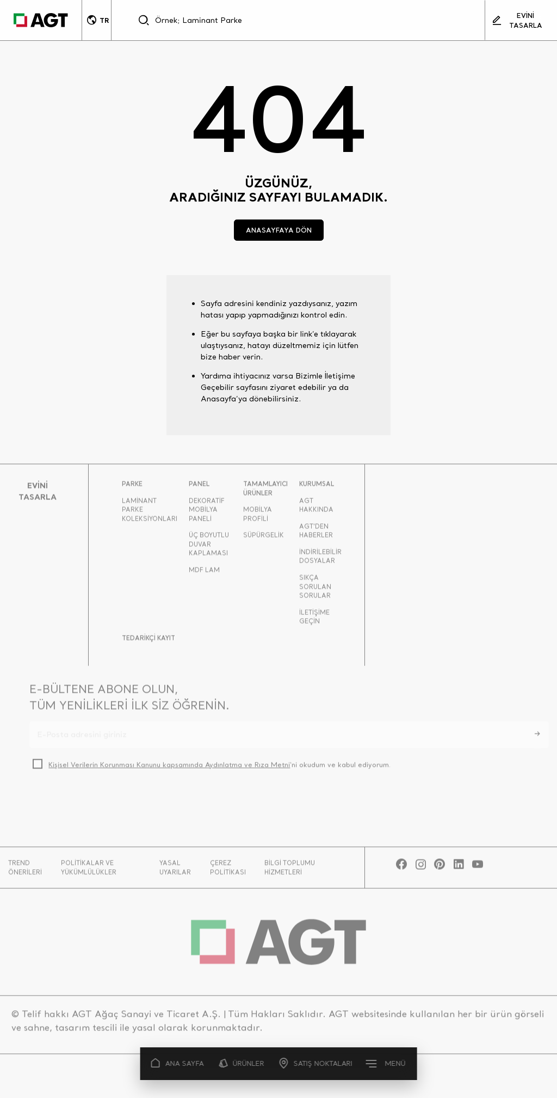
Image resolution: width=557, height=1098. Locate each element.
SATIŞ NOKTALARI (316, 1063)
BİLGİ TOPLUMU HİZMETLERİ (289, 871)
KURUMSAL (316, 487)
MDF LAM (204, 573)
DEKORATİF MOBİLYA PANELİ (207, 513)
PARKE (132, 487)
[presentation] (112, 806)
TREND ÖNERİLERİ (25, 871)
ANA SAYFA (178, 1063)
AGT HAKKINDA (316, 508)
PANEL (199, 487)
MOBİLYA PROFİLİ (257, 517)
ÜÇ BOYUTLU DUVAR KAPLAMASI (209, 547)
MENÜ (386, 1063)
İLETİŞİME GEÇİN (314, 620)
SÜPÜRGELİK (263, 538)
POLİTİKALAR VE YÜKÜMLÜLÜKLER (88, 871)
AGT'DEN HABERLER (316, 534)
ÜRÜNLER (241, 1063)
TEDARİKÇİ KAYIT (148, 641)
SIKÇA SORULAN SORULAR (315, 590)
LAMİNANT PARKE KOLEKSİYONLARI (149, 513)
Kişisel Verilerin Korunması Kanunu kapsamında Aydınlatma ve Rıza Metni (169, 768)
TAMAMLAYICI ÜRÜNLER (265, 492)
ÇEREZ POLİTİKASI (228, 871)
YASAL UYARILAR (175, 871)
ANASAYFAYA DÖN (279, 229)
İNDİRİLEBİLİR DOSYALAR (320, 560)
